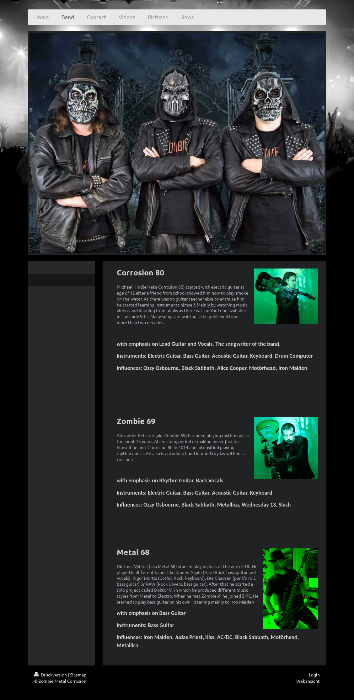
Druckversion (51, 674)
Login (314, 674)
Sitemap (78, 674)
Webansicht (308, 681)
